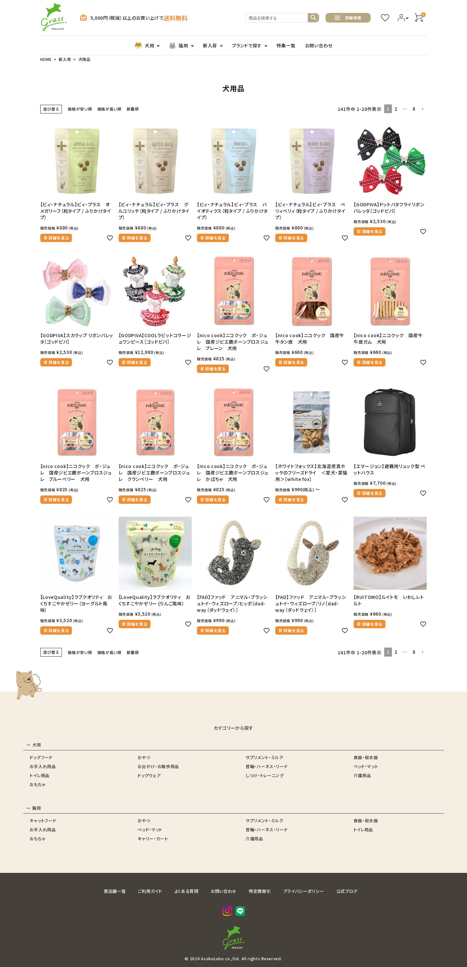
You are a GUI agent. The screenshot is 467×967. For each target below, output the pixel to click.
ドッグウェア (149, 775)
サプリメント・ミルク (264, 757)
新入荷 (210, 45)
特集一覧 (286, 45)
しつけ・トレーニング (265, 775)
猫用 (178, 45)
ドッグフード (41, 757)
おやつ (144, 757)
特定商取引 (260, 891)
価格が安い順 (80, 109)
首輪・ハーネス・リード (267, 766)
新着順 (133, 109)
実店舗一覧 (115, 891)
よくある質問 (186, 891)
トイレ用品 (40, 775)
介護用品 (362, 775)
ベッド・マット (366, 766)
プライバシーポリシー (303, 891)
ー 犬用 (33, 745)
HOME (46, 59)
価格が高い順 (109, 109)
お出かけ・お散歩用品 (158, 766)
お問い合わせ (319, 45)
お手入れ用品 (43, 766)
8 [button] (414, 108)
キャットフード (43, 820)
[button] (422, 109)
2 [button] (395, 108)
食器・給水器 (366, 757)
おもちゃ (37, 784)
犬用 (144, 45)
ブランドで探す (247, 45)
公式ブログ (347, 891)
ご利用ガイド (150, 891)
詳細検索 (348, 17)
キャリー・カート (153, 838)
